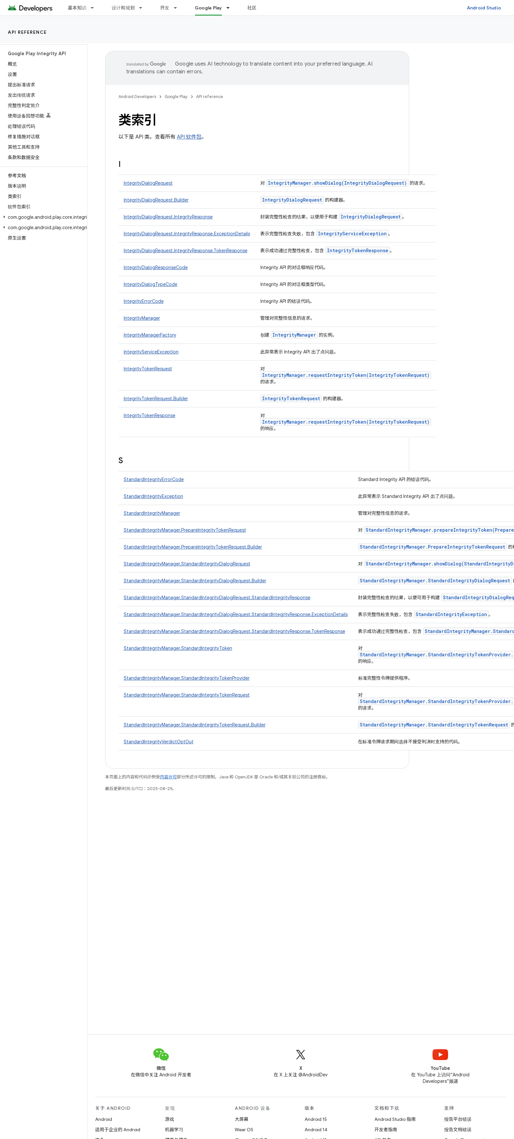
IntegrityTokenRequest (148, 369)
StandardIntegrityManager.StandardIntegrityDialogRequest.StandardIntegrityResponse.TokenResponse (234, 631)
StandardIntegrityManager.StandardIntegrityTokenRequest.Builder (195, 725)
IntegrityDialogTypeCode (150, 284)
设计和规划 (123, 8)
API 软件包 (189, 137)
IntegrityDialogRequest (148, 183)
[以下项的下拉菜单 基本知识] (95, 8)
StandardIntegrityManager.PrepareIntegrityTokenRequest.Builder (193, 547)
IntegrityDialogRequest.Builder (156, 200)
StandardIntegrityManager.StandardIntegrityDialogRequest (187, 564)
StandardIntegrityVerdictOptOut (159, 742)
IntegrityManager (142, 318)
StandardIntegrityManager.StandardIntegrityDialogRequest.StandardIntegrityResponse (217, 597)
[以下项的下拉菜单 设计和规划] (143, 8)
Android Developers (137, 96)
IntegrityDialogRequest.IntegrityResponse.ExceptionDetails (187, 234)
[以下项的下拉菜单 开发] (178, 8)
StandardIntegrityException (153, 496)
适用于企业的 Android (117, 1130)
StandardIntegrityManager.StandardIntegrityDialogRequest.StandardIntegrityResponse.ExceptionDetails (236, 614)
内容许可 (168, 777)
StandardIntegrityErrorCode (154, 479)
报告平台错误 (457, 1119)
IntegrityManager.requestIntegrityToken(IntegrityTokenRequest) (346, 375)
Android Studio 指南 (395, 1119)
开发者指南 (385, 1130)
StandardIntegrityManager (152, 513)
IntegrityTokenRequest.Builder (156, 399)
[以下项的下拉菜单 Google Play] (231, 8)
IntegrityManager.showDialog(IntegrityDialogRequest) (337, 183)
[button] (42, 217)
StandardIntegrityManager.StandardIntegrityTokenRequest (187, 695)
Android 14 (316, 1130)
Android (103, 1119)
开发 (164, 8)
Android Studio (484, 8)
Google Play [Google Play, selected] (208, 8)
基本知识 (77, 8)
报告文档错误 (457, 1130)
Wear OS (244, 1130)
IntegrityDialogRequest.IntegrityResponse (168, 217)
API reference (27, 32)
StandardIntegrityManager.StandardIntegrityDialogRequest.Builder (195, 581)
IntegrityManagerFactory (150, 335)
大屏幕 (241, 1119)
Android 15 (316, 1119)
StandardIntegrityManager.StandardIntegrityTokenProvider (187, 678)
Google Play (176, 96)
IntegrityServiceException (352, 233)
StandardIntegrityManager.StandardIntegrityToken (178, 648)
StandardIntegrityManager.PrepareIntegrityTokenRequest (185, 530)
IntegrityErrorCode (144, 301)
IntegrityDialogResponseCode (156, 267)
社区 (252, 8)
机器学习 (174, 1130)
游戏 (169, 1119)
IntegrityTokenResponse (357, 250)
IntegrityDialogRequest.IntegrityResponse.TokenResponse (185, 251)
